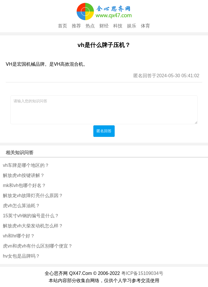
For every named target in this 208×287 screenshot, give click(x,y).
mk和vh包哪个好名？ (24, 185)
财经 (104, 25)
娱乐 (131, 25)
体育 (145, 25)
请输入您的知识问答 (104, 109)
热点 (90, 25)
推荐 (76, 25)
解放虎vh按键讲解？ (24, 175)
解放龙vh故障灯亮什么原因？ (33, 195)
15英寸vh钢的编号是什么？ (31, 215)
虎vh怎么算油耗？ (21, 205)
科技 (117, 25)
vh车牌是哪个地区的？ (26, 165)
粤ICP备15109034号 (142, 273)
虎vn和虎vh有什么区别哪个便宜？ (38, 245)
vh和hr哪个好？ (19, 235)
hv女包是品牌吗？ (21, 256)
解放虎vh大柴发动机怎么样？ (33, 225)
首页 (62, 25)
